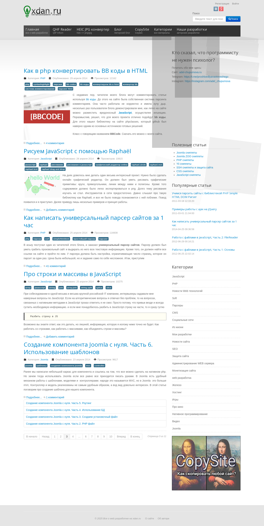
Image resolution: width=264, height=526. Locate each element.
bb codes (71, 84)
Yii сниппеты (184, 163)
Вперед (121, 436)
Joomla (44, 359)
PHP (42, 78)
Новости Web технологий (187, 290)
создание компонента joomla (66, 365)
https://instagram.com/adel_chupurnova (207, 81)
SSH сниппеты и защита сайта (195, 167)
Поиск (196, 13)
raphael (43, 164)
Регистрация (222, 3)
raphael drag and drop (53, 169)
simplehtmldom (61, 238)
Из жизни (177, 327)
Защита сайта (180, 356)
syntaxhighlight (41, 84)
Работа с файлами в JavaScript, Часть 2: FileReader (205, 237)
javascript (30, 164)
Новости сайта (181, 341)
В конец (135, 436)
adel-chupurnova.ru (190, 72)
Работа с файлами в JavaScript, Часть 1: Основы (203, 249)
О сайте (149, 518)
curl (47, 238)
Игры (175, 399)
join (61, 287)
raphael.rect (156, 164)
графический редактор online (111, 164)
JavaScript (46, 158)
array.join (72, 287)
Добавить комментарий (60, 209)
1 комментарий (55, 397)
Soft (174, 298)
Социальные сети (183, 319)
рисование (57, 164)
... (79, 436)
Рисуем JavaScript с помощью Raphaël (77, 151)
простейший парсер (84, 238)
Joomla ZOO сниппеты (190, 156)
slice (108, 287)
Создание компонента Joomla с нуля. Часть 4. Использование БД (65, 409)
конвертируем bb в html (106, 84)
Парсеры (177, 305)
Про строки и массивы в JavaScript (72, 274)
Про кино (177, 406)
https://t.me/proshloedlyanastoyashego (206, 76)
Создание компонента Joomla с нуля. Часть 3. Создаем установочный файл (72, 416)
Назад (45, 436)
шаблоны (41, 365)
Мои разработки (182, 334)
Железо (177, 385)
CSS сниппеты (185, 171)
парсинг (58, 84)
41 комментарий (56, 266)
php (27, 84)
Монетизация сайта (184, 370)
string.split (86, 287)
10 (110, 436)
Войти (235, 3)
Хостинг (177, 392)
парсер (37, 238)
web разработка (181, 377)
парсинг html (65, 88)
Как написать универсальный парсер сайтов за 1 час (94, 221)
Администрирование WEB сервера (193, 363)
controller (99, 365)
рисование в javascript (79, 164)
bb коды (84, 84)
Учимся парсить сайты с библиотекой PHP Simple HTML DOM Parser (205, 195)
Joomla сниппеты (187, 152)
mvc (88, 365)
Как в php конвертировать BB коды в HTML (85, 70)
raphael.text (31, 169)
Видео (176, 421)
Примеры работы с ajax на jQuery (194, 209)
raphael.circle (139, 164)
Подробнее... (34, 143)
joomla (28, 365)
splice (99, 287)
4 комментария (55, 143)
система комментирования (40, 88)
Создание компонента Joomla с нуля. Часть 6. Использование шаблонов (88, 348)
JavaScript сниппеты (189, 174)
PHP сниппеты (185, 160)
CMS (175, 312)
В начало (31, 436)
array (28, 287)
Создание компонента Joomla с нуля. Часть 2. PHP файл (60, 423)
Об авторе (163, 518)
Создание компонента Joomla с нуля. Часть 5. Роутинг (59, 403)
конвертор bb (130, 84)
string (52, 287)
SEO (175, 348)
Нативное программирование (190, 414)
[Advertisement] (91, 55)
